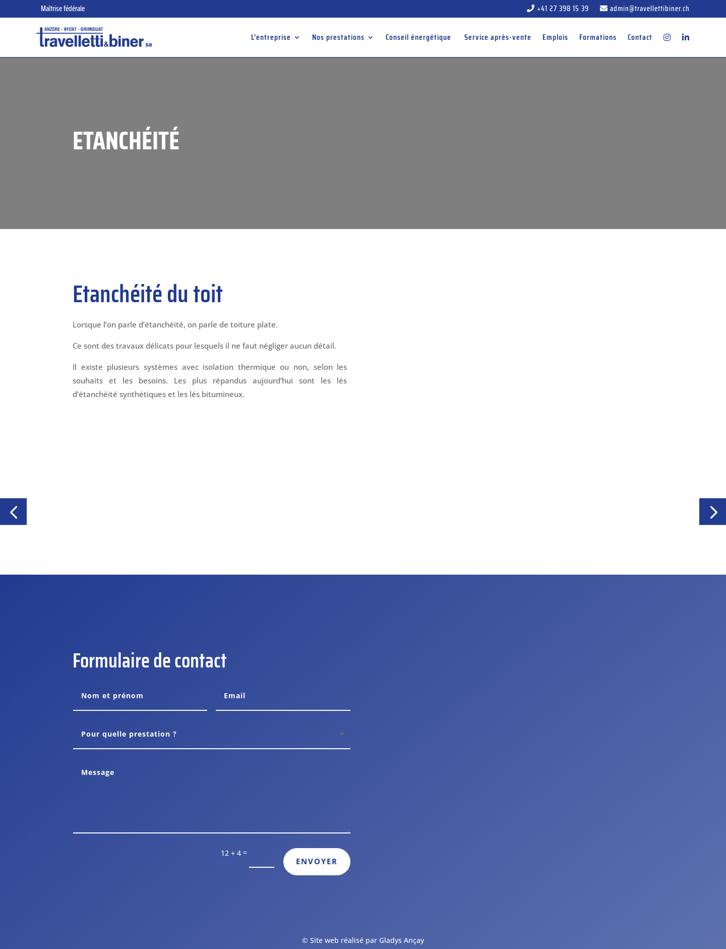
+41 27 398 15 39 (558, 10)
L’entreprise (271, 37)
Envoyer (317, 861)
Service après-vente (497, 37)
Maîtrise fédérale (63, 9)
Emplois (555, 37)
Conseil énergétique (419, 37)
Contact (640, 37)
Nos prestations (338, 37)
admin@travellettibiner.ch (645, 10)
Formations (598, 37)
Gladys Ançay (401, 940)
